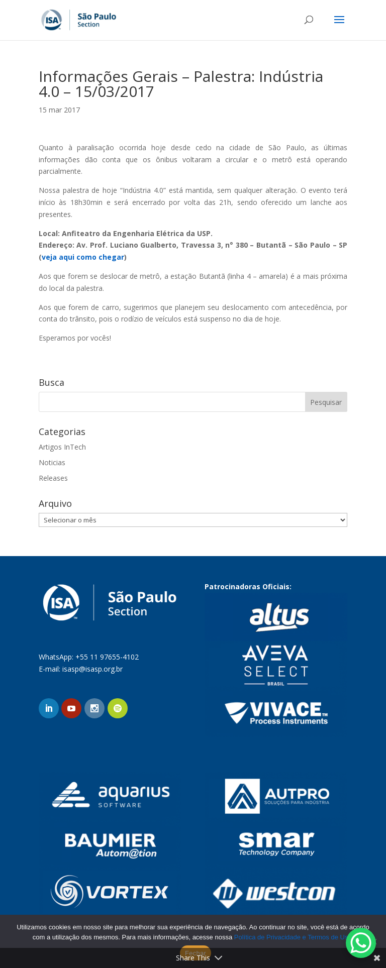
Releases (53, 478)
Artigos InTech (62, 447)
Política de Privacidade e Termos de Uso (293, 937)
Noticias (52, 462)
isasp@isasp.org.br (92, 669)
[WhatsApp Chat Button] (361, 943)
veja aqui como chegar (83, 257)
